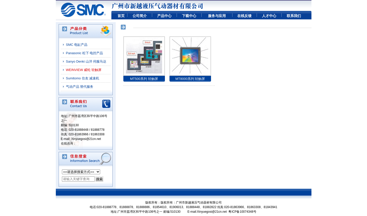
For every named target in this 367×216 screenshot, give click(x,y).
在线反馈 (244, 16)
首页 (121, 16)
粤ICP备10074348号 (242, 211)
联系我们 (294, 16)
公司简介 (140, 16)
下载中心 (189, 16)
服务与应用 (217, 16)
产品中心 (164, 16)
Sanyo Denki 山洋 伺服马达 (86, 61)
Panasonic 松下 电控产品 (84, 53)
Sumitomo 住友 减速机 (82, 78)
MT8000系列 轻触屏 (190, 79)
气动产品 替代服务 (80, 87)
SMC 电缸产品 (77, 45)
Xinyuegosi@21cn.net (86, 139)
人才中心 (269, 16)
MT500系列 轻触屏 (144, 79)
